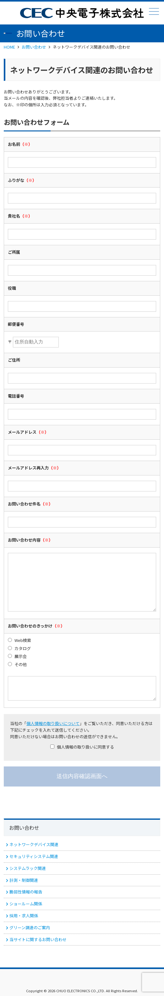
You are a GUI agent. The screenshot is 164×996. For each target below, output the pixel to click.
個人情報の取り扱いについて (52, 723)
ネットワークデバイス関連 (33, 844)
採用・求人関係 (23, 916)
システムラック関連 (27, 868)
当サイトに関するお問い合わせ (38, 939)
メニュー (153, 11)
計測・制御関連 (23, 880)
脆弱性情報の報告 (25, 892)
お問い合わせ (34, 47)
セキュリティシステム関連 (33, 856)
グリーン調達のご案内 (29, 927)
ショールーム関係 (25, 904)
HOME (9, 47)
